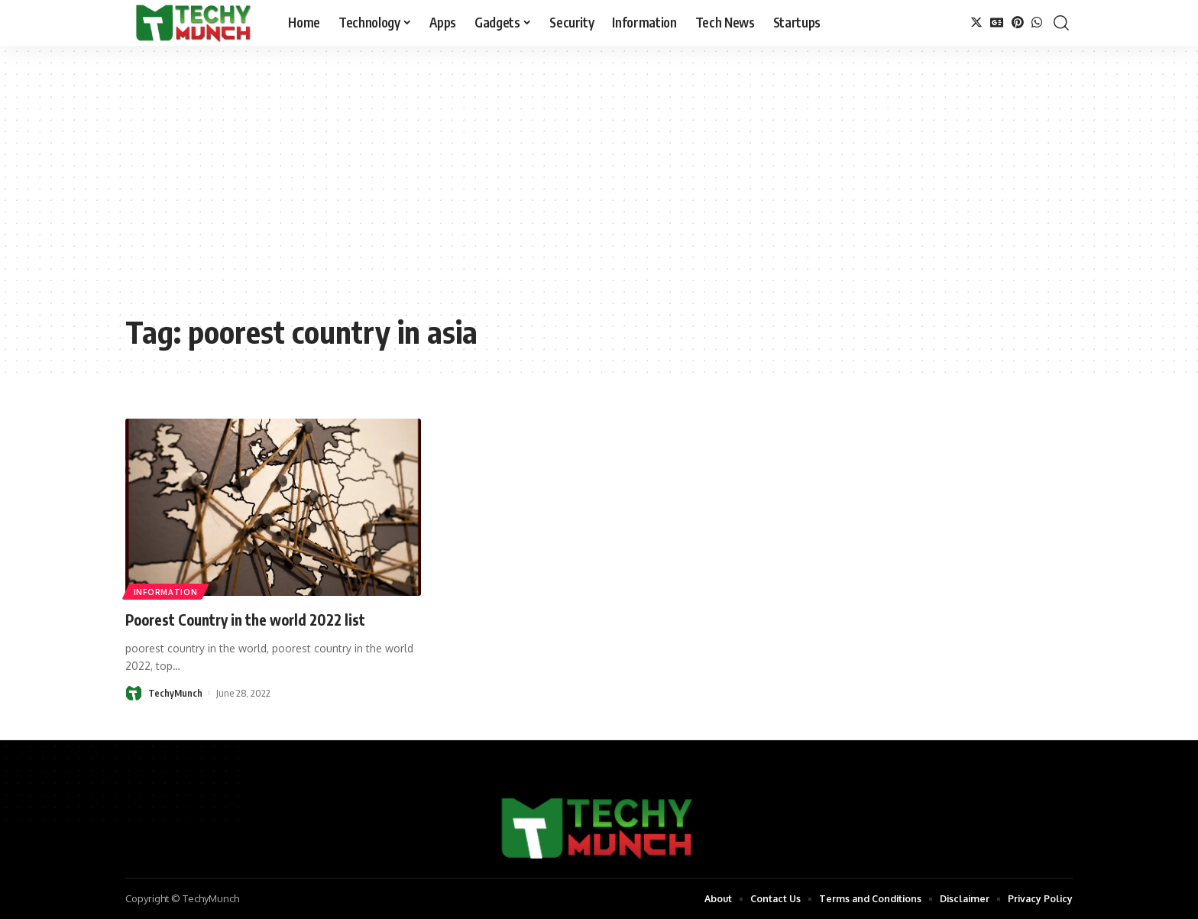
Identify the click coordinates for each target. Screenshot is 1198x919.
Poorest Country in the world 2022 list (261, 618)
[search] (1061, 23)
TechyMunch (175, 693)
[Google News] (997, 22)
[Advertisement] (599, 191)
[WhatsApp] (1037, 22)
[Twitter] (976, 22)
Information (166, 591)
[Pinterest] (1018, 22)
